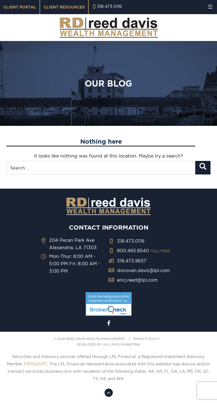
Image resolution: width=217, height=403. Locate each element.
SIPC (42, 364)
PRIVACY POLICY (146, 338)
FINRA (30, 364)
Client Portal (19, 7)
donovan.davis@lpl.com (143, 270)
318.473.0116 (109, 6)
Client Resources (64, 7)
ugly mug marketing (121, 344)
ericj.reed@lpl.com (137, 280)
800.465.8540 (143, 250)
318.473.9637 (131, 260)
